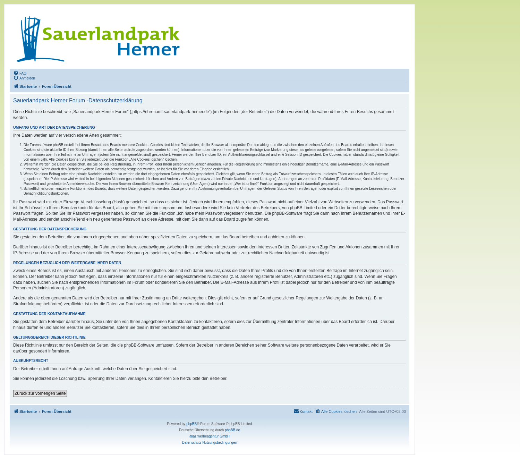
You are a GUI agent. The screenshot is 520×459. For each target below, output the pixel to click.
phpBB (191, 424)
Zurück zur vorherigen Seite (40, 393)
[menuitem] (19, 72)
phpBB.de (232, 430)
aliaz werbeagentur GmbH (209, 436)
